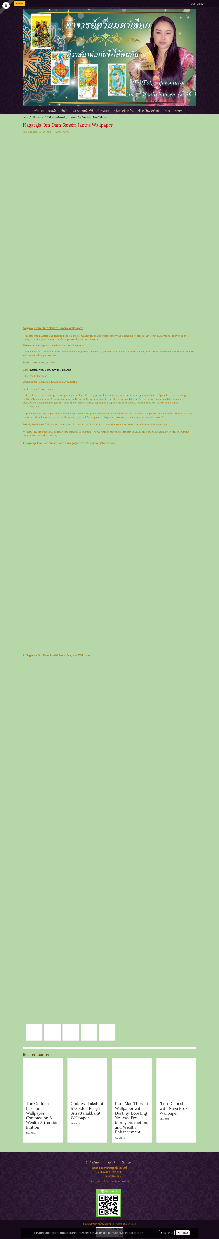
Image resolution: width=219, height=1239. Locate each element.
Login (8, 3)
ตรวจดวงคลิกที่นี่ (83, 110)
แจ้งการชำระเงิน (123, 110)
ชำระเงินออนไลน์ (148, 110)
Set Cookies (167, 1232)
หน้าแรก (38, 110)
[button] (187, 110)
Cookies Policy (136, 1232)
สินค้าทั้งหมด (93, 1162)
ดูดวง (166, 110)
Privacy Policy (118, 1232)
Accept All (183, 1232)
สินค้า (64, 110)
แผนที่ (111, 1162)
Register (19, 3)
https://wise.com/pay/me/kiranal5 (50, 369)
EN (211, 3)
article (52, 110)
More (178, 110)
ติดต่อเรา (103, 110)
